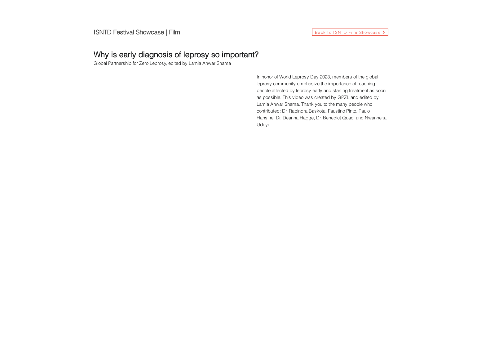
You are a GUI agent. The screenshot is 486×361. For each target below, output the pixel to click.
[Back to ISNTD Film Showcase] (350, 32)
